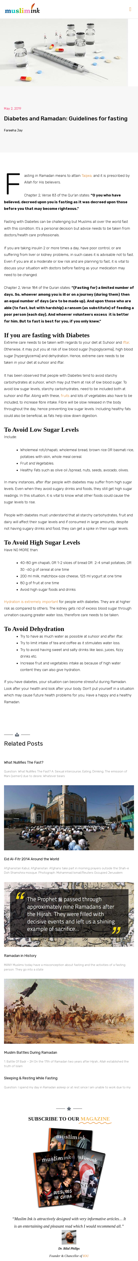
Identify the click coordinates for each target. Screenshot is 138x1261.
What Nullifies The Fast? (23, 762)
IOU (86, 1256)
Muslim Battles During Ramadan (30, 1052)
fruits (65, 396)
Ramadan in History (20, 956)
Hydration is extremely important (31, 602)
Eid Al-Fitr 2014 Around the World (31, 859)
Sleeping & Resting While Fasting (30, 1078)
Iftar (126, 342)
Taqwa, (87, 175)
